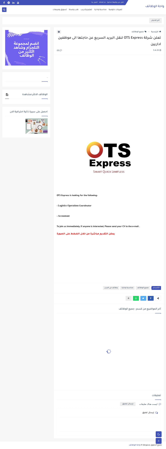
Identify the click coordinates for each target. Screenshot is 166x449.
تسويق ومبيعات (60, 10)
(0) (59, 51)
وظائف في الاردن (111, 288)
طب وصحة (74, 10)
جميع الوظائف (139, 32)
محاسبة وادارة (100, 10)
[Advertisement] (108, 89)
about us (102, 2)
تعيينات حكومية (115, 10)
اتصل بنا (94, 2)
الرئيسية (156, 32)
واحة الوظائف (154, 6)
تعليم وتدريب (86, 10)
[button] (151, 298)
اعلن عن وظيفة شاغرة (115, 2)
